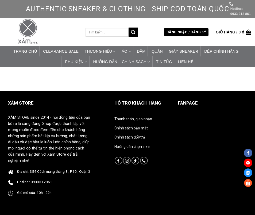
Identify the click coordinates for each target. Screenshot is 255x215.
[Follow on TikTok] (135, 160)
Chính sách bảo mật (131, 128)
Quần (157, 51)
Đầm (141, 51)
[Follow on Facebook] (118, 160)
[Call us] (144, 160)
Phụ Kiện (76, 61)
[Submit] (133, 32)
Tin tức (164, 62)
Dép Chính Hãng (221, 51)
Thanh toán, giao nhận (133, 119)
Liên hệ (185, 62)
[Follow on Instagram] (127, 160)
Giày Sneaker (183, 51)
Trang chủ (25, 51)
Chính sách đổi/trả (129, 137)
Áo (126, 51)
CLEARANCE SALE (61, 51)
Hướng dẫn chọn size (132, 146)
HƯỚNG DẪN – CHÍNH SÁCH (121, 61)
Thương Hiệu (99, 51)
